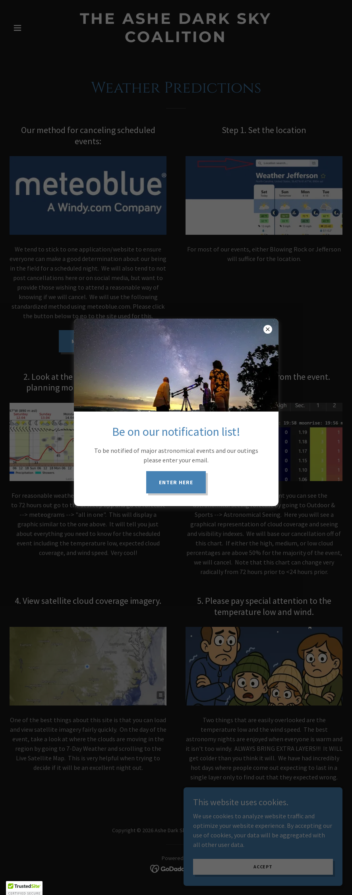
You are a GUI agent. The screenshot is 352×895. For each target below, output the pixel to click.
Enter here (176, 482)
